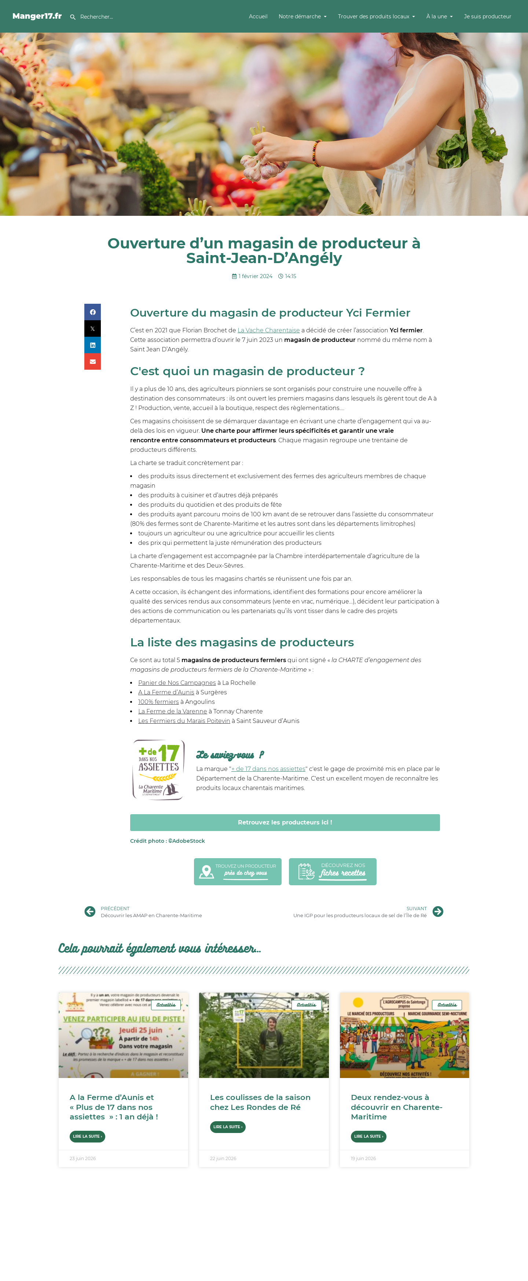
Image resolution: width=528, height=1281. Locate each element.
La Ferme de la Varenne (172, 711)
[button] (92, 312)
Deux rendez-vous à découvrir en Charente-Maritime (397, 1107)
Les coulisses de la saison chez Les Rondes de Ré (260, 1102)
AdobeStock (167, 841)
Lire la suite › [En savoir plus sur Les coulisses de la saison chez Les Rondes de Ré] (227, 1127)
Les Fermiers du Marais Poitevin (184, 720)
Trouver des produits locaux (373, 16)
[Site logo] (38, 15)
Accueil (258, 16)
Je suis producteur (487, 16)
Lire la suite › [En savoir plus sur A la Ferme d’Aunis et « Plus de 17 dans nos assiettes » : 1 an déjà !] (87, 1136)
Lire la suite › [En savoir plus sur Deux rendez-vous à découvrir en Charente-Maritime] (368, 1136)
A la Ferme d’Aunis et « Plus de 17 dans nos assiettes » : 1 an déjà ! (114, 1107)
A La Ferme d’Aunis (166, 692)
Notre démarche (300, 16)
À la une (436, 16)
